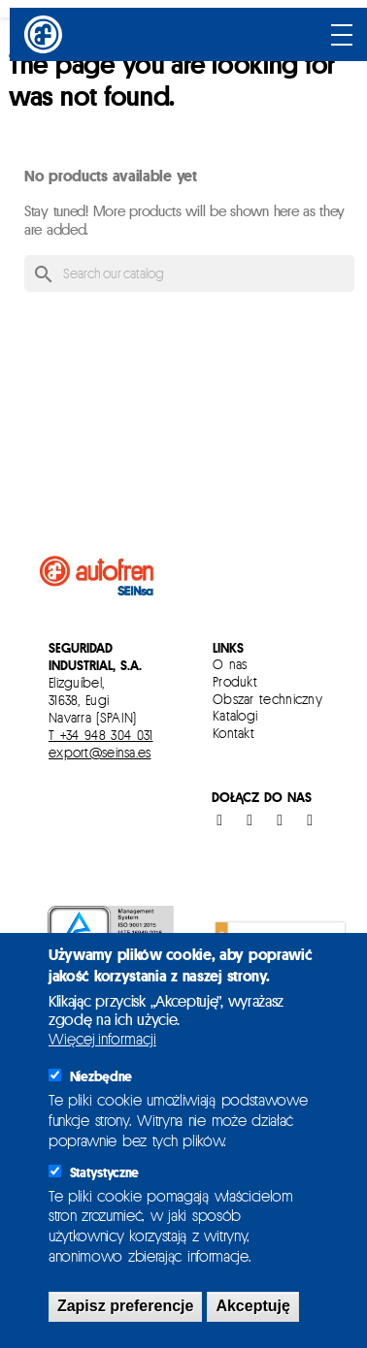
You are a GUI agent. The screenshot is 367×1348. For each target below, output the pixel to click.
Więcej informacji (102, 1039)
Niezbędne (101, 1076)
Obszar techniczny (267, 699)
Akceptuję (252, 1306)
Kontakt (233, 732)
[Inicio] (45, 34)
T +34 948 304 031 (101, 734)
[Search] (189, 273)
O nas (230, 664)
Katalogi (235, 715)
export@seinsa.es (99, 752)
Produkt (235, 681)
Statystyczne (104, 1172)
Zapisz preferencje (125, 1306)
